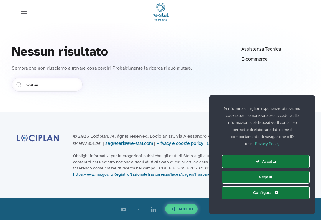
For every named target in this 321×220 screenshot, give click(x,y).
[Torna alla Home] (160, 11)
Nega (265, 177)
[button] (23, 11)
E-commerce (254, 59)
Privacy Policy (267, 144)
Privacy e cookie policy (180, 143)
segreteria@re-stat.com (129, 143)
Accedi (181, 209)
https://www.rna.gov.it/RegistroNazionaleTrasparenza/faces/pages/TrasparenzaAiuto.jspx (154, 174)
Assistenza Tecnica (261, 49)
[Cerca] (47, 85)
